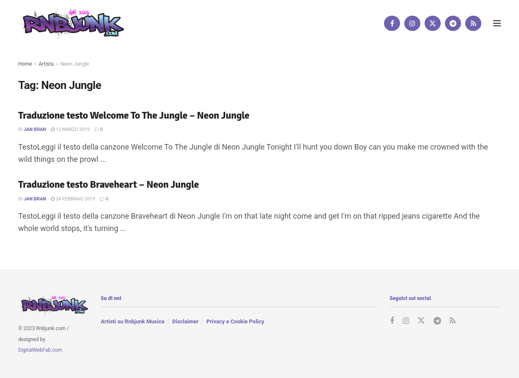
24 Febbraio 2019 (73, 199)
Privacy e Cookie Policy (235, 321)
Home (25, 64)
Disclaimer (185, 321)
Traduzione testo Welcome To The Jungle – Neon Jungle (133, 115)
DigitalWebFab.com (40, 350)
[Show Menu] (497, 23)
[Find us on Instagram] (412, 23)
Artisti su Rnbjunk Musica (132, 321)
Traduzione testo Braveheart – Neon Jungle (108, 184)
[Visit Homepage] (71, 23)
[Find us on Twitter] (433, 23)
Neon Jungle (75, 64)
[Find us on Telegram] (453, 23)
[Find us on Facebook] (392, 23)
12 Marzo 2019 (70, 129)
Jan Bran (35, 129)
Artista (46, 64)
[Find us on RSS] (473, 23)
